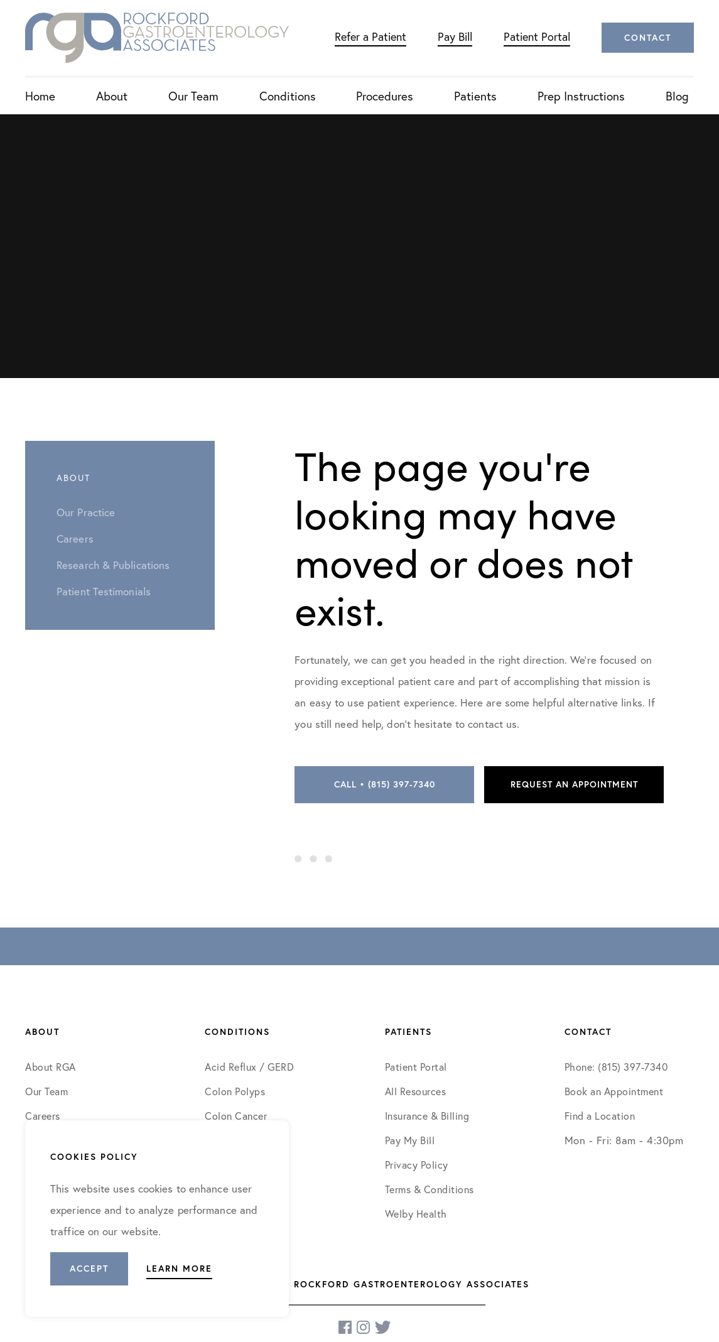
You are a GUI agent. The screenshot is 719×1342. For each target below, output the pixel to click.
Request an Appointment (574, 784)
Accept (89, 1268)
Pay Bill (455, 36)
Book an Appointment (614, 1091)
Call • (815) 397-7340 (384, 784)
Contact (647, 37)
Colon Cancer (236, 1115)
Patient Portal (537, 36)
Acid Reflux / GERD (249, 1066)
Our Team (193, 96)
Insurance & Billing (427, 1115)
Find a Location (600, 1115)
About (111, 96)
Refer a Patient (370, 36)
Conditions (287, 96)
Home (40, 96)
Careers (42, 1115)
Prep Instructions (581, 96)
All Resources (415, 1091)
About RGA (50, 1066)
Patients (475, 96)
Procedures (384, 96)
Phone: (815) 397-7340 (616, 1066)
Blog (677, 96)
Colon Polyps (235, 1091)
